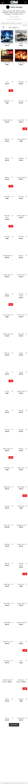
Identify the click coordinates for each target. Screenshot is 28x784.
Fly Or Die (21, 196)
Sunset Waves (21, 274)
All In (21, 660)
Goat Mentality (21, 62)
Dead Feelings (21, 139)
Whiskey (21, 448)
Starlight (7, 158)
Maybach (21, 699)
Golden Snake (21, 391)
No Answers (7, 196)
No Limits (6, 429)
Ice (7, 81)
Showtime (21, 81)
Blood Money (21, 718)
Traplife (21, 43)
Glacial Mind (7, 622)
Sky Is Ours (7, 525)
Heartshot (7, 139)
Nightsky (7, 177)
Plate (7, 410)
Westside (21, 158)
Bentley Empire (7, 680)
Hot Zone (21, 101)
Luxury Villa (7, 62)
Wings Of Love (7, 641)
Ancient (21, 372)
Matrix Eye (7, 353)
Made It (7, 294)
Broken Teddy (21, 603)
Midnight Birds (7, 255)
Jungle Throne (21, 544)
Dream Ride (21, 120)
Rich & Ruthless (7, 120)
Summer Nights (7, 43)
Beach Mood (7, 603)
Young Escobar (21, 177)
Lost (21, 641)
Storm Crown (21, 315)
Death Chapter (21, 215)
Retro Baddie (21, 487)
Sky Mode (7, 236)
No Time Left (7, 660)
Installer (21, 353)
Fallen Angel (7, 584)
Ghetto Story (21, 467)
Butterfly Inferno (7, 334)
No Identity (7, 544)
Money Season (7, 448)
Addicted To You (21, 525)
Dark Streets (21, 506)
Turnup (7, 718)
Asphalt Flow (7, 487)
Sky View (7, 506)
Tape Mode (21, 334)
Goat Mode (7, 101)
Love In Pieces (7, 315)
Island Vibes (7, 467)
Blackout (21, 255)
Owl (7, 372)
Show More (14, 724)
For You (7, 391)
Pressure (21, 429)
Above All (6, 563)
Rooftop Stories (21, 622)
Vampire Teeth (7, 274)
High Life (21, 410)
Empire (7, 699)
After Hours (21, 584)
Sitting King (21, 680)
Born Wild (21, 236)
